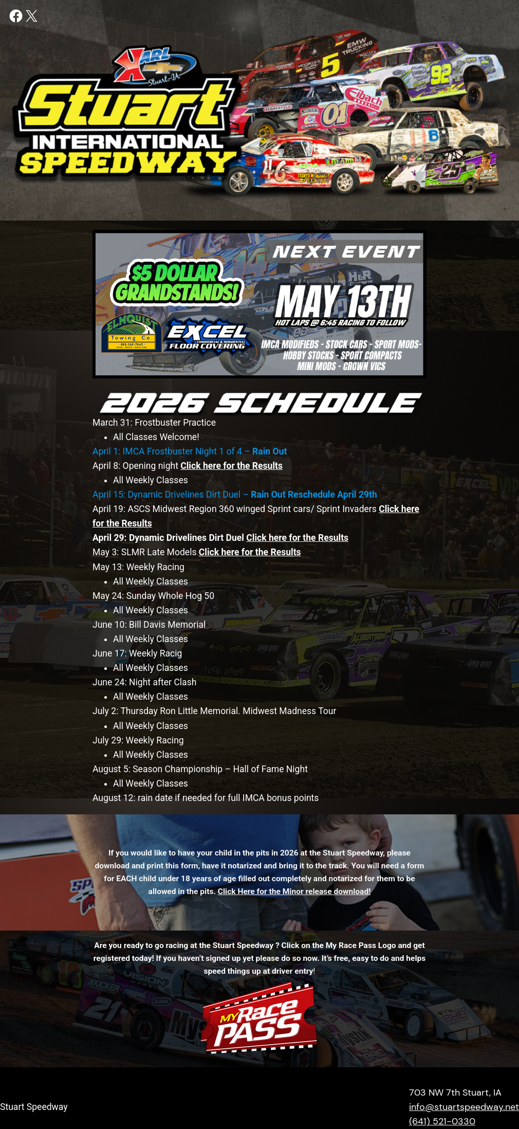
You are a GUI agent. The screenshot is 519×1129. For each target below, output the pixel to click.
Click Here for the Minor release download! (294, 891)
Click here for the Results (250, 552)
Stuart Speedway (34, 1107)
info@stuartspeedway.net (464, 1107)
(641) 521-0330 (442, 1121)
